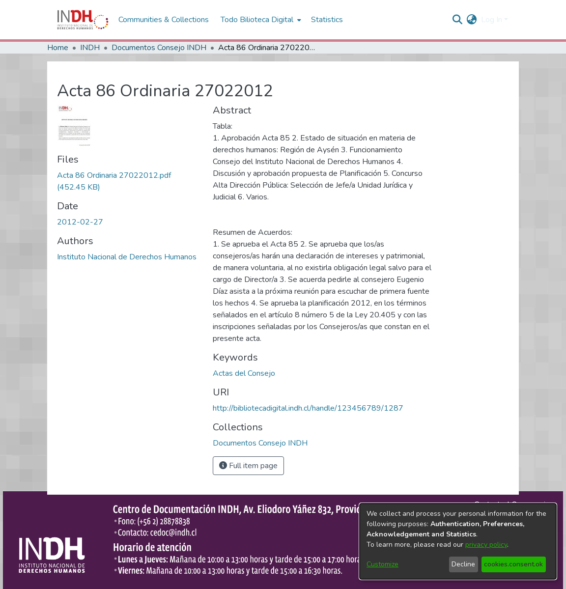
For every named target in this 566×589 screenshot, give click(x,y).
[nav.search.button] (458, 20)
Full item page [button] (248, 465)
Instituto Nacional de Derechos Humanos (127, 257)
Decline (463, 564)
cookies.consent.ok (513, 564)
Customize (382, 564)
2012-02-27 (80, 222)
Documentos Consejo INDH (159, 47)
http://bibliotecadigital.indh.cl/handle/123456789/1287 (308, 408)
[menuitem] (472, 20)
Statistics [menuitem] (327, 19)
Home (57, 47)
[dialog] (458, 541)
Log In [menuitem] (491, 19)
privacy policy (486, 544)
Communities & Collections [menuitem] (163, 19)
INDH (90, 47)
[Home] (83, 19)
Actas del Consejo (244, 373)
